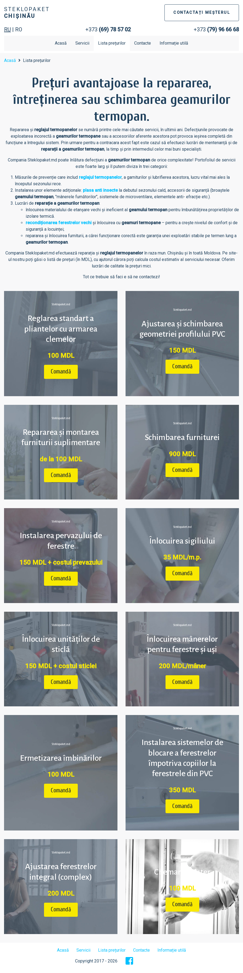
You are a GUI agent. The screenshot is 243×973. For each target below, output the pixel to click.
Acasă (61, 43)
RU (7, 29)
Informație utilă (174, 43)
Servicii (82, 43)
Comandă (61, 371)
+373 (108, 29)
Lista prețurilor (112, 43)
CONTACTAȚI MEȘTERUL (201, 12)
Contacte (142, 43)
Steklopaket (27, 12)
